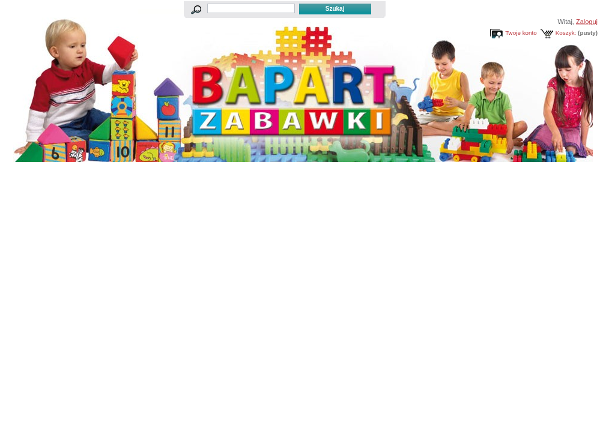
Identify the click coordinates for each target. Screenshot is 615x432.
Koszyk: (566, 32)
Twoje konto (521, 32)
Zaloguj (587, 21)
